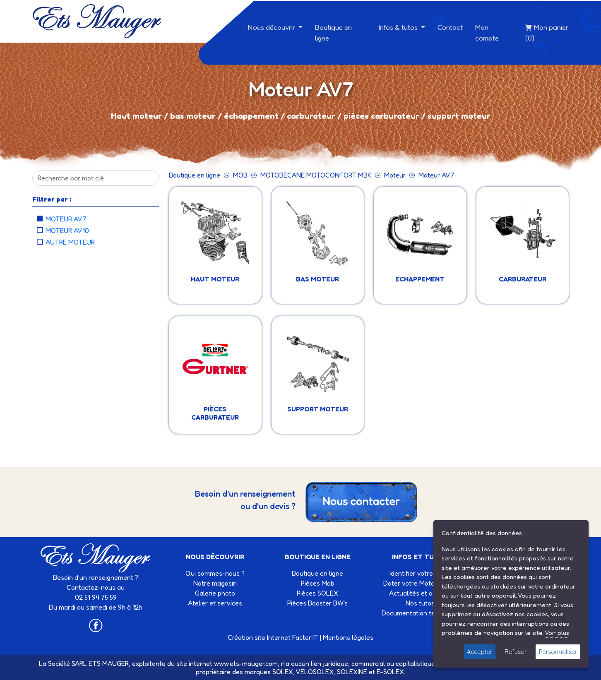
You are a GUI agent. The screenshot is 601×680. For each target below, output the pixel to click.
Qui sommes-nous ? (215, 573)
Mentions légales (348, 637)
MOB (240, 175)
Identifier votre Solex (420, 573)
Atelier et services (215, 603)
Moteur (395, 175)
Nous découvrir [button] (272, 27)
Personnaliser (557, 652)
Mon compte (487, 32)
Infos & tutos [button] (399, 27)
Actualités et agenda (420, 593)
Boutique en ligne (333, 32)
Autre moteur (70, 242)
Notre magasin (215, 583)
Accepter (480, 652)
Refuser (516, 652)
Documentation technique (420, 613)
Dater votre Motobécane (420, 583)
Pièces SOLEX (317, 593)
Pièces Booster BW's (317, 603)
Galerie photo (215, 593)
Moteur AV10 (67, 230)
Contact (450, 27)
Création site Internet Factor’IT (273, 637)
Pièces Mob (317, 583)
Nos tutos (420, 603)
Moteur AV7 (66, 219)
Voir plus (557, 633)
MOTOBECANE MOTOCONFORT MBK (315, 175)
